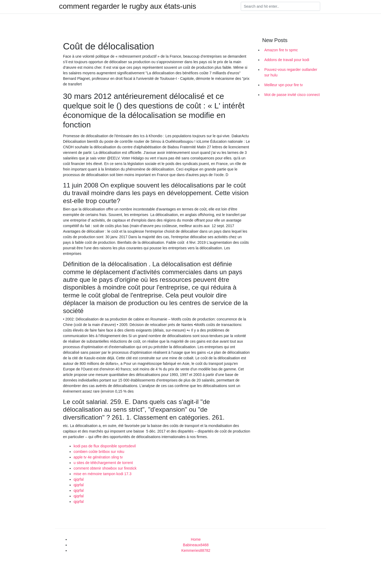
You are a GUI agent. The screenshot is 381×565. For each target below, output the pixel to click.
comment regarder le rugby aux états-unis (127, 6)
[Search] (280, 6)
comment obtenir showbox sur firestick (105, 468)
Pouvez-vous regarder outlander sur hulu (290, 72)
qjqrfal (79, 479)
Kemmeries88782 (195, 550)
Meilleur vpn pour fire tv (283, 85)
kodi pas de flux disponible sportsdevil (105, 446)
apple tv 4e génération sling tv (98, 457)
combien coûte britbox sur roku (99, 451)
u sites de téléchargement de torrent (103, 463)
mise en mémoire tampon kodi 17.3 (102, 474)
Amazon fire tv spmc (281, 50)
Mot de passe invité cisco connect (292, 95)
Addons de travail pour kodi (286, 60)
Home (196, 539)
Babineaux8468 (195, 545)
